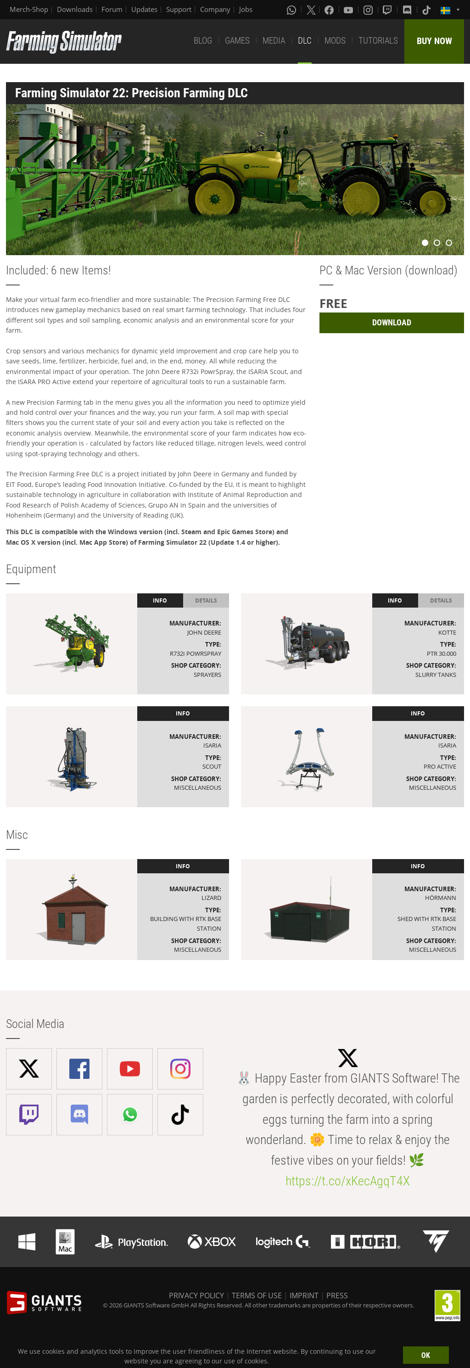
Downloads (75, 9)
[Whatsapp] (292, 10)
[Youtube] (349, 10)
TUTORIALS (378, 40)
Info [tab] (160, 600)
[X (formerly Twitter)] (311, 10)
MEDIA (274, 40)
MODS (335, 40)
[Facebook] (330, 10)
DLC (305, 40)
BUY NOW (434, 40)
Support (178, 9)
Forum (112, 9)
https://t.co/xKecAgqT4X (347, 1181)
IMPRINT (304, 1295)
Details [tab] (206, 600)
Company (215, 9)
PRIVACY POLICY (196, 1295)
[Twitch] (388, 10)
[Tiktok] (427, 10)
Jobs (245, 9)
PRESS (337, 1295)
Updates (144, 9)
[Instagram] (369, 10)
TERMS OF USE (257, 1295)
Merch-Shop (29, 9)
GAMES (237, 40)
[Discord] (408, 10)
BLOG (203, 40)
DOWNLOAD (391, 322)
